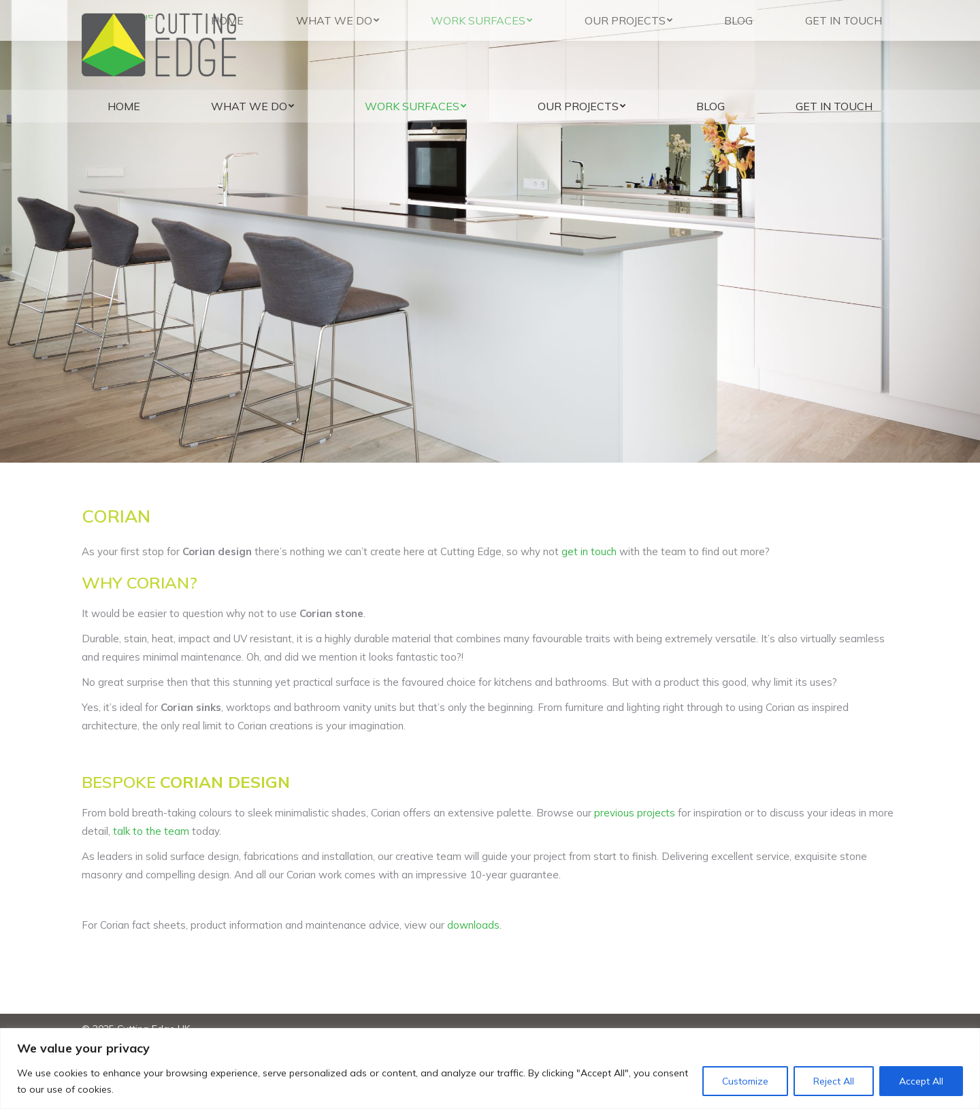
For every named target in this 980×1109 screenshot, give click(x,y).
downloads (473, 924)
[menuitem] (124, 106)
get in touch (589, 551)
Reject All (833, 1081)
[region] (490, 1068)
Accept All (921, 1081)
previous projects (634, 812)
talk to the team (151, 831)
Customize (745, 1081)
